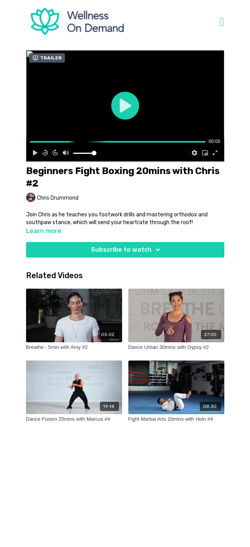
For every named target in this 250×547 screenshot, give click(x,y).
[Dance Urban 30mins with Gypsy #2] (176, 347)
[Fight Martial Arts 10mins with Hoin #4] (176, 419)
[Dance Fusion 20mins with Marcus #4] (74, 419)
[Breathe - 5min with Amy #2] (74, 347)
